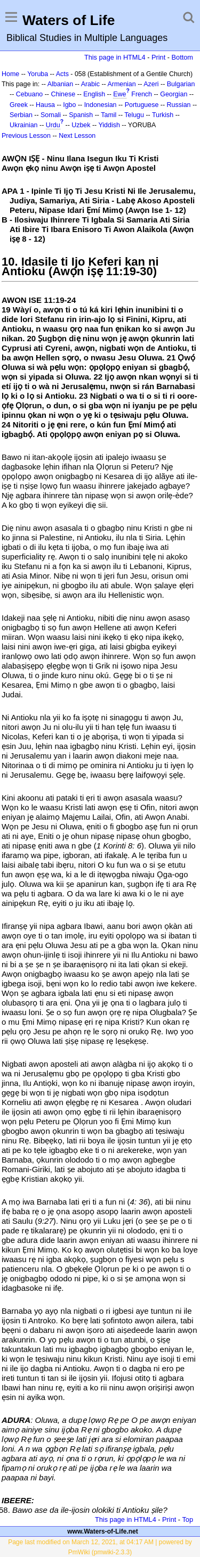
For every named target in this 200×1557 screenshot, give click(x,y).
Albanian (60, 84)
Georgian (173, 94)
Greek (19, 105)
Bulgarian (181, 84)
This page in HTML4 (115, 57)
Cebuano (29, 94)
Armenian (121, 84)
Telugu (134, 115)
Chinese (63, 94)
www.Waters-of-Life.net (102, 1531)
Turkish (162, 115)
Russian (179, 105)
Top (187, 1519)
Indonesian (100, 105)
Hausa (45, 105)
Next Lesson (77, 135)
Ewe (119, 94)
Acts (62, 74)
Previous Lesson (26, 135)
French (141, 94)
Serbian (21, 115)
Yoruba (37, 74)
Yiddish (109, 125)
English (94, 94)
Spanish (81, 115)
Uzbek (80, 125)
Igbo (69, 105)
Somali (51, 115)
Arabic (90, 84)
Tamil (108, 115)
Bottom (182, 57)
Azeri (150, 84)
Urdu (53, 125)
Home (10, 74)
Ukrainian (24, 125)
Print (158, 57)
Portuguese (142, 105)
